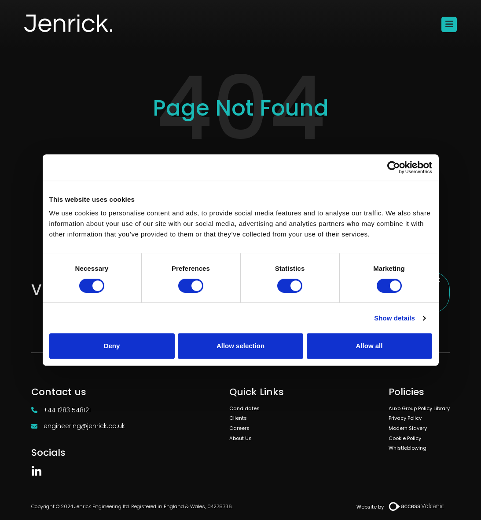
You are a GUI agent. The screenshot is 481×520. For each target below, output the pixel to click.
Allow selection (240, 345)
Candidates (244, 408)
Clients (238, 418)
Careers (239, 428)
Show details (394, 318)
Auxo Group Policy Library (419, 408)
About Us (240, 438)
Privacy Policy (405, 418)
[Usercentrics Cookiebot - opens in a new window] (393, 167)
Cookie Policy (405, 438)
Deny (112, 345)
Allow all (369, 345)
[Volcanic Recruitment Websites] (417, 506)
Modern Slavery (408, 428)
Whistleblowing (407, 447)
